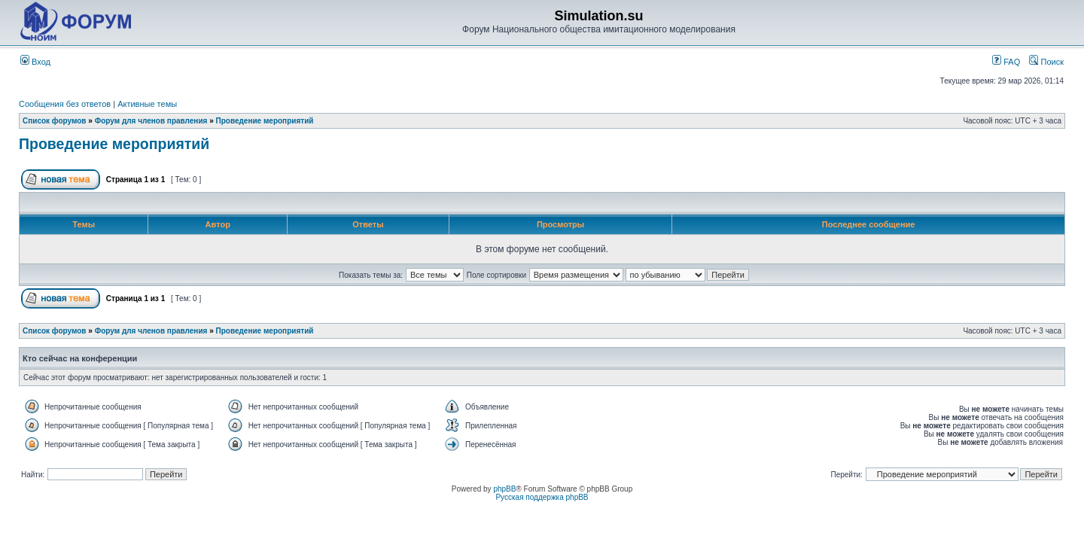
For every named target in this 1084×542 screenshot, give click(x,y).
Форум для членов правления (151, 121)
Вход (35, 61)
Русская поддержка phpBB (541, 497)
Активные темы (147, 103)
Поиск (1046, 61)
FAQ (1006, 61)
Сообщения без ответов (65, 103)
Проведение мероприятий (265, 121)
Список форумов (55, 121)
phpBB (504, 489)
